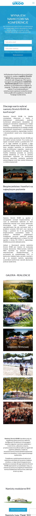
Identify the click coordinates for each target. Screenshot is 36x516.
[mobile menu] (33, 3)
